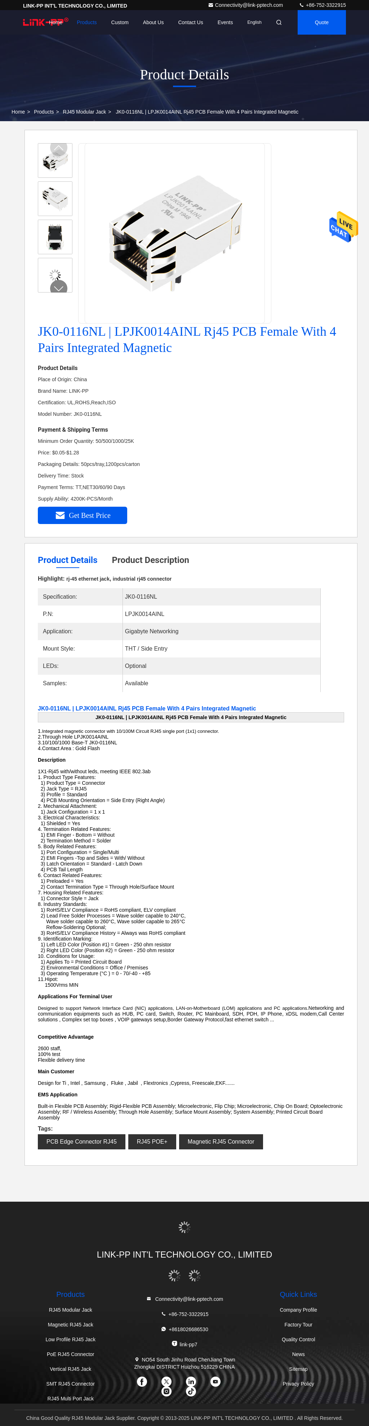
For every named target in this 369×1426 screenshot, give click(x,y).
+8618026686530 (184, 1329)
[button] (58, 288)
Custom (120, 22)
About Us (153, 22)
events (225, 22)
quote (322, 22)
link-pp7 (184, 1344)
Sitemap (298, 1369)
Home (55, 22)
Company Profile (298, 1310)
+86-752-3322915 (322, 5)
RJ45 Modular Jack (84, 112)
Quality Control (298, 1339)
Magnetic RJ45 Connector (221, 1142)
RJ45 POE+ (152, 1142)
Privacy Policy (298, 1384)
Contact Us (190, 22)
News (298, 1354)
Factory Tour (298, 1325)
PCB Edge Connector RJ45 (81, 1142)
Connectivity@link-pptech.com (246, 5)
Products (87, 22)
